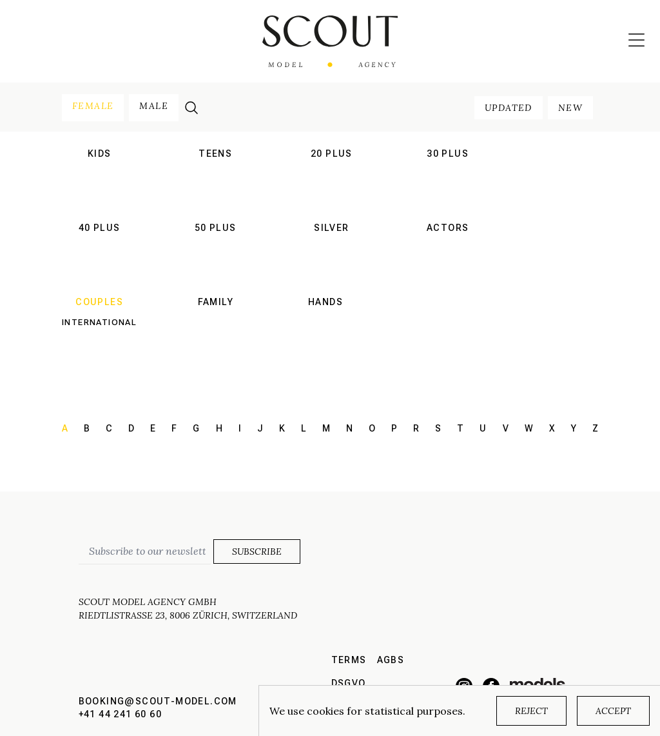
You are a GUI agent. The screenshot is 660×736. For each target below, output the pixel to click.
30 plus (448, 153)
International (99, 322)
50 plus (216, 228)
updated (508, 108)
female (92, 106)
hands (325, 302)
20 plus (332, 153)
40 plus (100, 228)
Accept (613, 711)
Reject (531, 711)
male (153, 106)
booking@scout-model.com (158, 701)
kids (100, 153)
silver (331, 228)
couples (99, 302)
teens (215, 153)
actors (448, 228)
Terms (349, 660)
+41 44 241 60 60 (120, 714)
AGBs (391, 660)
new (570, 108)
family (215, 302)
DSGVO (348, 683)
